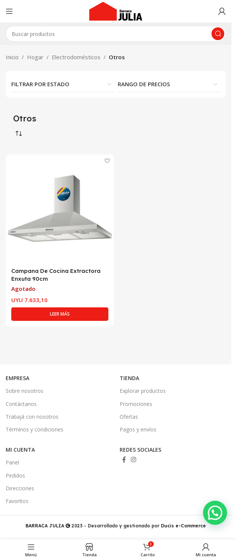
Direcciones (20, 488)
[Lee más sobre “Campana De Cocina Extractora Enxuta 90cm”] (59, 314)
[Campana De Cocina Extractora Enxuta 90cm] (60, 208)
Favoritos (17, 501)
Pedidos (15, 475)
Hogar (35, 57)
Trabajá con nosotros (32, 416)
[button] (216, 528)
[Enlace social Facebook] (124, 460)
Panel (12, 462)
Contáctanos (21, 403)
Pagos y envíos (138, 429)
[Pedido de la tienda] (18, 133)
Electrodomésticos (76, 57)
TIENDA (129, 378)
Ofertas (129, 416)
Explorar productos (143, 390)
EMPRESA (17, 378)
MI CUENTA (20, 449)
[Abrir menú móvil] (9, 11)
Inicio (12, 57)
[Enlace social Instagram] (134, 460)
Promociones (136, 403)
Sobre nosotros (25, 390)
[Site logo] (115, 10)
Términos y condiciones (34, 429)
